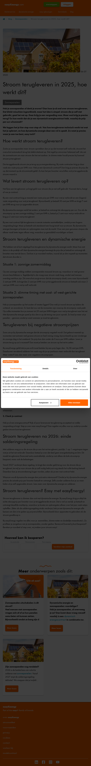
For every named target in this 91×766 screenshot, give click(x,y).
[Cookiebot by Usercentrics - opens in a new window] (78, 361)
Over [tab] (75, 369)
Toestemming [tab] (16, 369)
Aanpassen (45, 402)
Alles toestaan (74, 402)
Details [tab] (45, 369)
